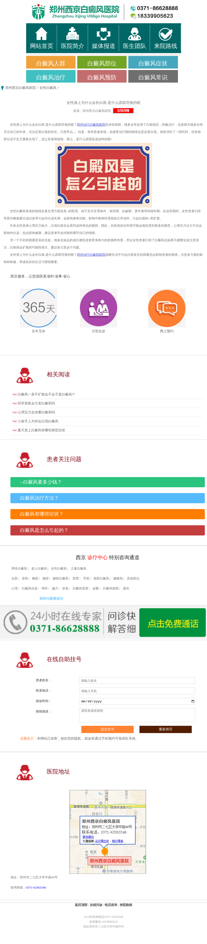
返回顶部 (81, 905)
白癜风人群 (50, 63)
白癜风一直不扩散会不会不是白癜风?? (46, 394)
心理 (14, 588)
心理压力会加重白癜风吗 (36, 412)
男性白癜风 (19, 568)
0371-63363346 (36, 887)
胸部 (35, 578)
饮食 (65, 588)
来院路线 (126, 905)
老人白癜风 (39, 568)
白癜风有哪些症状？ (42, 514)
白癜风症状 (153, 63)
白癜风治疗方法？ (39, 498)
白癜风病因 (111, 588)
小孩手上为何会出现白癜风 (38, 421)
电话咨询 (111, 905)
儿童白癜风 (78, 568)
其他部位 (133, 578)
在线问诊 (96, 905)
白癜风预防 (101, 77)
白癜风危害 (80, 588)
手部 (86, 578)
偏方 (55, 588)
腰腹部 (118, 578)
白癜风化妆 (30, 588)
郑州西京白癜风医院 (20, 88)
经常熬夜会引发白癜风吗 (36, 403)
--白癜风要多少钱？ (41, 482)
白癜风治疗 (50, 77)
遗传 (126, 588)
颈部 (45, 578)
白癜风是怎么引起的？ (44, 530)
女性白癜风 (47, 88)
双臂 (76, 578)
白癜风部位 (101, 63)
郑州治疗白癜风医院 (91, 124)
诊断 (95, 588)
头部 (14, 578)
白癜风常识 (153, 77)
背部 (25, 578)
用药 (44, 588)
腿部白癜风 (61, 578)
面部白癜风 (101, 578)
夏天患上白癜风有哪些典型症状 (41, 430)
